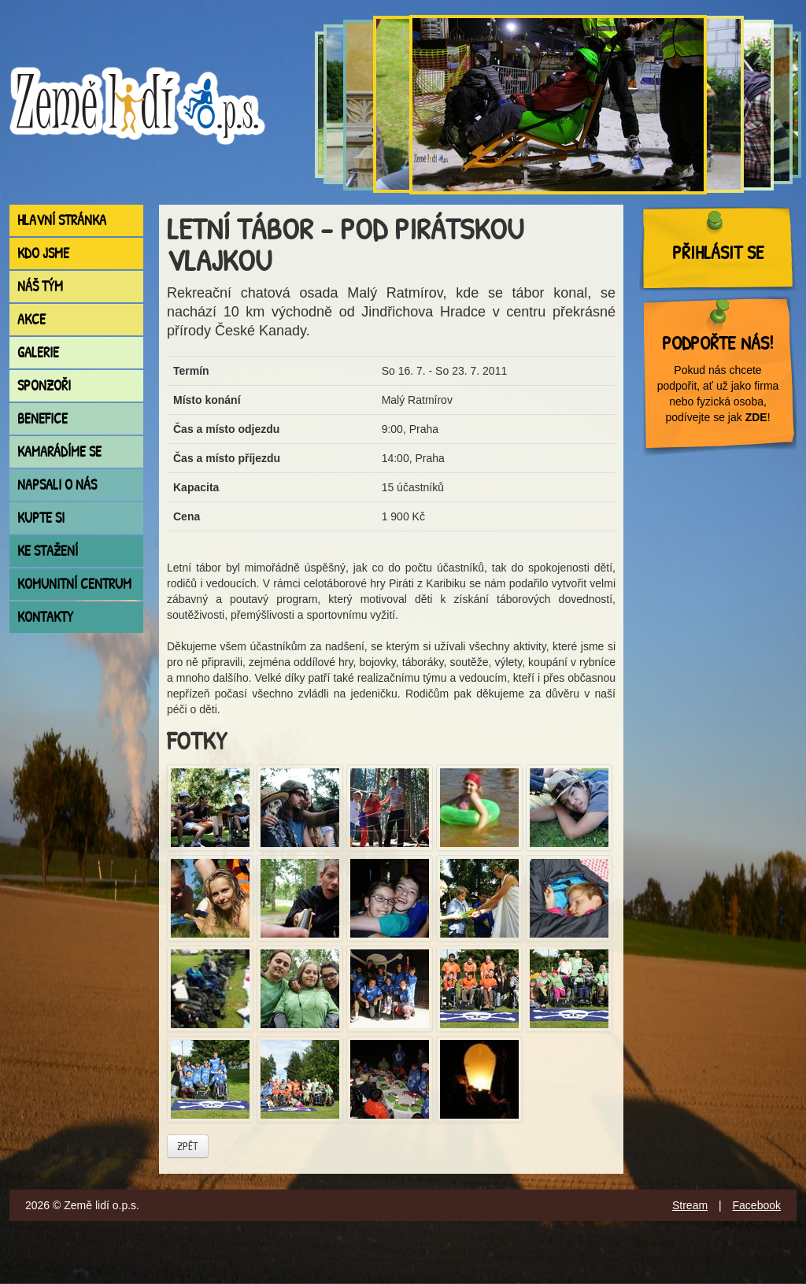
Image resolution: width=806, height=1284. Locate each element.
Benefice (42, 418)
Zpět (187, 1145)
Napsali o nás (57, 484)
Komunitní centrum (74, 584)
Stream (690, 1205)
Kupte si (41, 517)
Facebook (757, 1205)
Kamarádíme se (59, 451)
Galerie (38, 352)
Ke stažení (47, 551)
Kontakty (45, 617)
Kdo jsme (43, 253)
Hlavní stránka (61, 220)
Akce (31, 319)
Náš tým (40, 286)
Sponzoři (44, 385)
